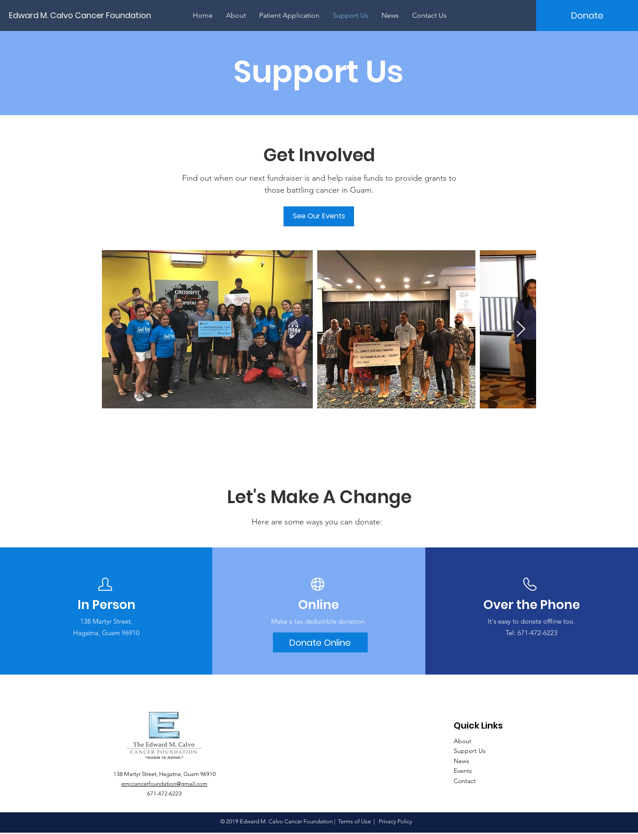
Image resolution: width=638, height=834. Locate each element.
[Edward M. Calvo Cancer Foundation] (84, 15)
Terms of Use (354, 821)
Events (463, 771)
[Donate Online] (320, 642)
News (461, 761)
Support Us (470, 751)
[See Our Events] (319, 216)
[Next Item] (521, 329)
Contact (465, 781)
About (462, 741)
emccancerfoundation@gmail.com (164, 783)
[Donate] (587, 15)
